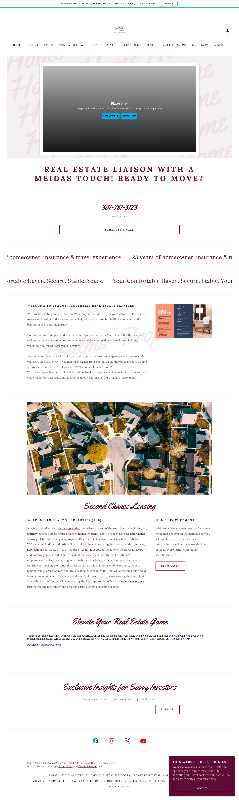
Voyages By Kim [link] (146, 775)
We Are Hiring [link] (41, 45)
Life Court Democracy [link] (107, 780)
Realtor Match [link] (105, 45)
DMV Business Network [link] (111, 775)
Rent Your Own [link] (72, 45)
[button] (227, 31)
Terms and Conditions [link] (68, 775)
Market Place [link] (174, 45)
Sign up (167, 709)
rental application (69, 528)
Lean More (170, 566)
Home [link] (18, 45)
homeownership (88, 533)
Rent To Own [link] (119, 786)
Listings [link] (162, 780)
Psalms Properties (131, 581)
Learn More (167, 3)
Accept (202, 788)
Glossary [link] (200, 45)
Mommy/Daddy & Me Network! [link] (58, 780)
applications (34, 549)
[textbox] (105, 709)
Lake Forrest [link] (140, 780)
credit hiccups (91, 549)
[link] (119, 30)
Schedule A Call (119, 229)
